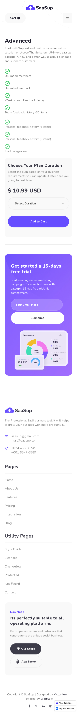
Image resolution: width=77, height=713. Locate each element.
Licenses (11, 570)
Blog (8, 535)
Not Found (12, 595)
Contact (10, 604)
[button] (15, 18)
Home (9, 492)
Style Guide (13, 561)
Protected (12, 587)
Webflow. (43, 699)
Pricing (10, 518)
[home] (38, 7)
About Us (12, 500)
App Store (28, 673)
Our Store (28, 660)
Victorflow (57, 694)
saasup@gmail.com (25, 448)
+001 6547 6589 (23, 464)
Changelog (13, 578)
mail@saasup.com (24, 452)
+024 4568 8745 (23, 460)
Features (11, 509)
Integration (13, 526)
